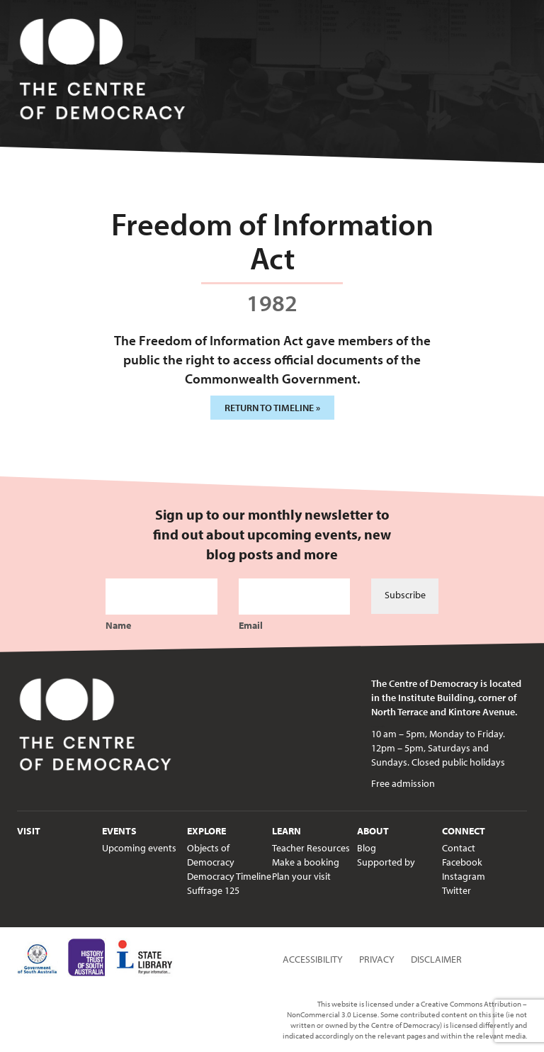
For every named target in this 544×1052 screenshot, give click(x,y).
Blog (366, 847)
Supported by (386, 862)
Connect (463, 830)
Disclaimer (436, 959)
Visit (28, 830)
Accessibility (313, 959)
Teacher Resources (311, 847)
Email (251, 625)
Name (118, 625)
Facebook (462, 862)
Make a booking (305, 862)
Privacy (377, 959)
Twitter (456, 890)
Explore (206, 830)
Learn (286, 830)
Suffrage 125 (213, 890)
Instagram (463, 876)
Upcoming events (139, 847)
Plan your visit (301, 876)
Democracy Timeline (229, 876)
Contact (458, 847)
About (373, 830)
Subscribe (405, 594)
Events (119, 830)
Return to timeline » (272, 407)
